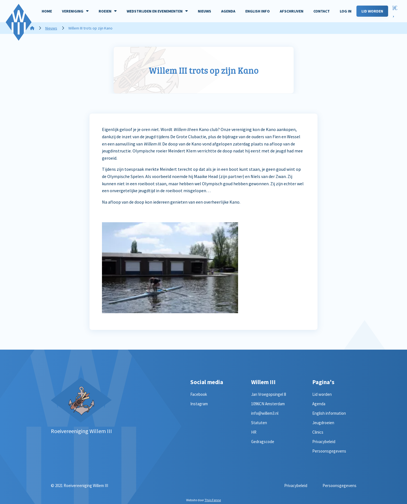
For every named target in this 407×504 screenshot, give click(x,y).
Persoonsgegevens (329, 451)
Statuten (259, 422)
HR (253, 432)
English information (329, 413)
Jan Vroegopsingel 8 (268, 394)
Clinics (317, 432)
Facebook (198, 394)
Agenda (318, 403)
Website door (203, 500)
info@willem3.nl (264, 413)
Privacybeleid (323, 441)
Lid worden (322, 394)
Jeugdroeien (323, 422)
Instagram (199, 403)
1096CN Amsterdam (268, 403)
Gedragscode (262, 441)
